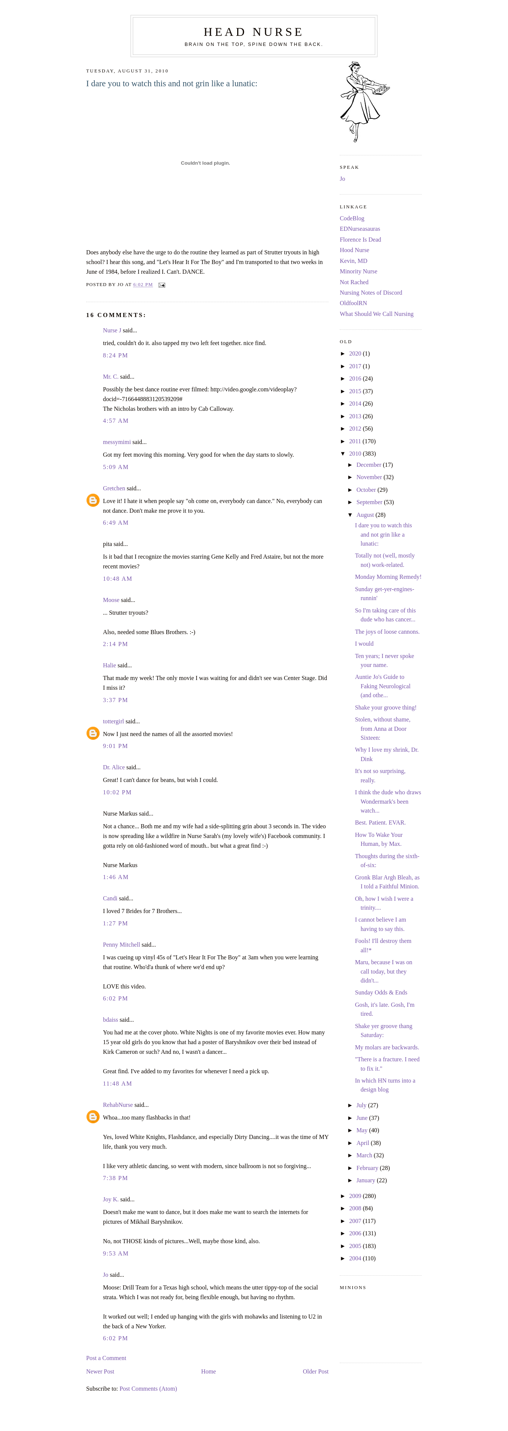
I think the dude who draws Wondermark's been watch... (388, 801)
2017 (356, 366)
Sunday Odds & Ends (381, 992)
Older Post (316, 1371)
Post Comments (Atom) (148, 1388)
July (362, 1105)
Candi (110, 898)
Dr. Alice (114, 767)
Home (208, 1371)
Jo (105, 1275)
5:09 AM (116, 467)
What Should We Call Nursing (377, 314)
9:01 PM (115, 746)
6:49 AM (116, 522)
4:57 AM (116, 420)
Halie (109, 665)
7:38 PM (115, 1178)
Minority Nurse (358, 271)
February (368, 1168)
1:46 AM (116, 877)
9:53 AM (116, 1253)
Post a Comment (106, 1358)
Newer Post (100, 1371)
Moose (111, 600)
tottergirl (113, 721)
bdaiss (110, 1019)
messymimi (117, 442)
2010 (356, 453)
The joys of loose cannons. (387, 631)
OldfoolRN (353, 303)
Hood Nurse (354, 250)
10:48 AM (117, 578)
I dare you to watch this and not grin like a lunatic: (171, 83)
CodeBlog (352, 218)
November (370, 477)
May (363, 1130)
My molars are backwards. (387, 1047)
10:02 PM (117, 792)
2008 (356, 1208)
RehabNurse (118, 1105)
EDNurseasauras (360, 229)
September (370, 502)
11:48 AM (117, 1083)
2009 (356, 1196)
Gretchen (114, 488)
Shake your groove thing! (386, 707)
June (363, 1118)
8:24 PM (115, 355)
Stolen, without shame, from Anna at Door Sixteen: (383, 728)
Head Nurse (254, 31)
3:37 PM (115, 700)
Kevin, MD (353, 261)
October (367, 490)
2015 (356, 391)
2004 (356, 1258)
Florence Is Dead (360, 239)
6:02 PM (115, 998)
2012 (356, 428)
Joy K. (111, 1199)
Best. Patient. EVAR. (380, 822)
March (365, 1155)
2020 (356, 353)
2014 (356, 403)
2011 (356, 441)
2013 (356, 416)
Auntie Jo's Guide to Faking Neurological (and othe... (383, 686)
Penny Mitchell (121, 944)
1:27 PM (115, 923)
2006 (356, 1233)
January (367, 1180)
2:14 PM (115, 644)
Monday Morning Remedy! (388, 577)
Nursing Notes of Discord (371, 292)
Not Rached (354, 282)
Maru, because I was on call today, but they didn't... (384, 971)
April (364, 1143)
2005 (356, 1246)
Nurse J (112, 330)
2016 (356, 378)
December (370, 465)
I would (364, 643)
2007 (356, 1221)
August (366, 515)
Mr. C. (111, 376)
